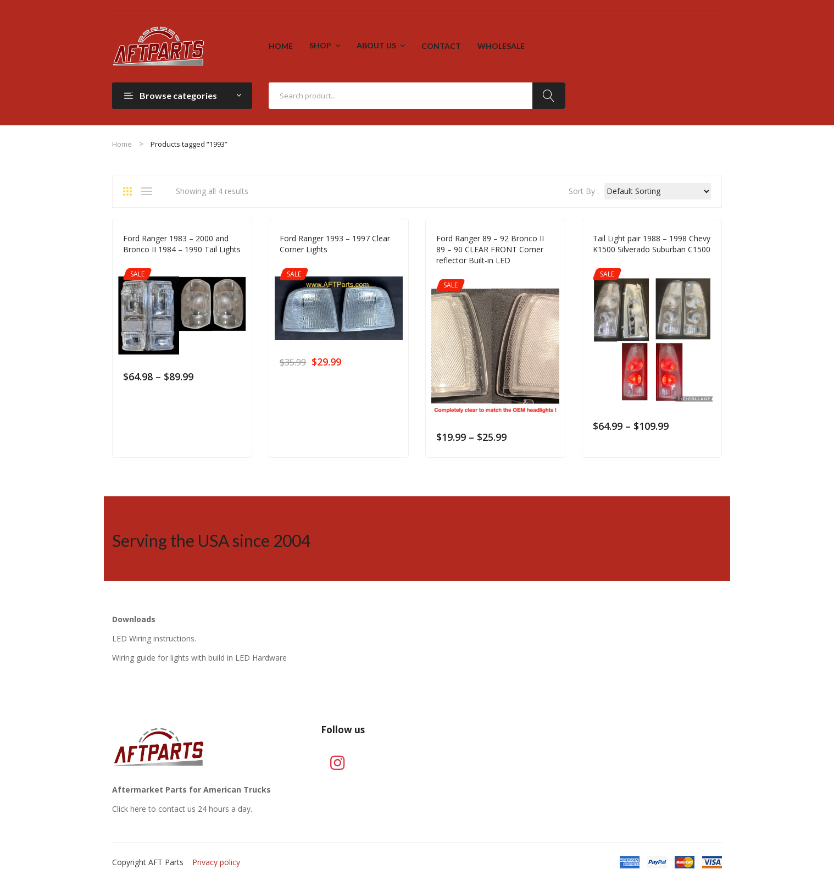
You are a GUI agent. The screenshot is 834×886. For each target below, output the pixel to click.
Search (548, 95)
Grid (131, 191)
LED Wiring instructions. (154, 638)
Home (122, 144)
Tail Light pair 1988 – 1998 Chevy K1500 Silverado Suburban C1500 (651, 243)
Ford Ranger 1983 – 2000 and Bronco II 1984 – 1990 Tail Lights (182, 243)
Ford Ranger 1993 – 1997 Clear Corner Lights (335, 243)
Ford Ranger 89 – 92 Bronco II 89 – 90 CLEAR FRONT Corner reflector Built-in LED (490, 249)
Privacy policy (216, 862)
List (149, 191)
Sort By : (584, 191)
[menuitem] (281, 46)
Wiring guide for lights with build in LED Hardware (199, 657)
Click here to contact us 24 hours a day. (182, 809)
